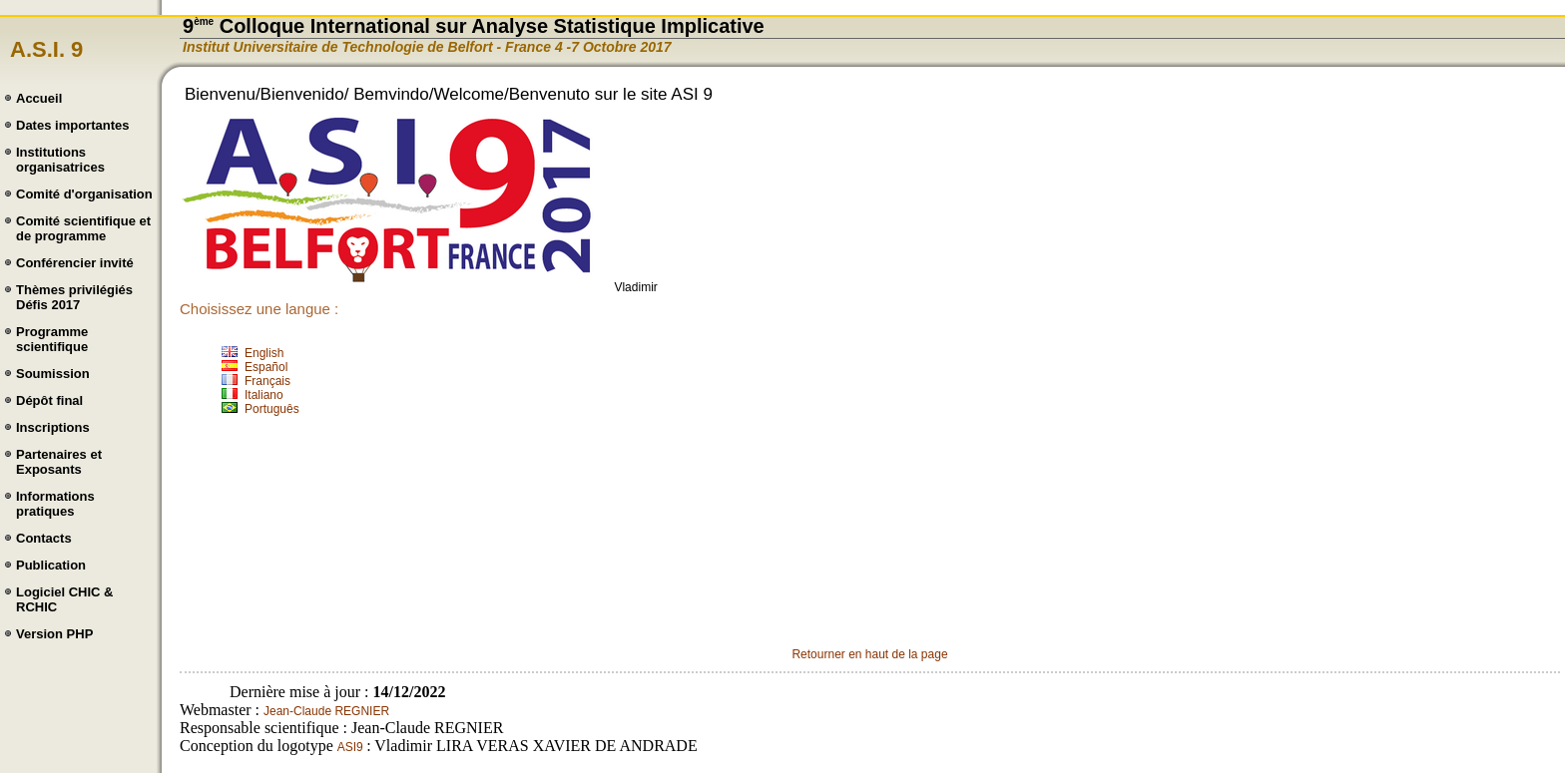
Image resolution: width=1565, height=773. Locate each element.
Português (272, 409)
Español (266, 367)
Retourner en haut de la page (869, 654)
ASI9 (351, 747)
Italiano (264, 395)
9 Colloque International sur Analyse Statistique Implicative (474, 26)
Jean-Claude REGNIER (326, 711)
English (264, 353)
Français (267, 381)
